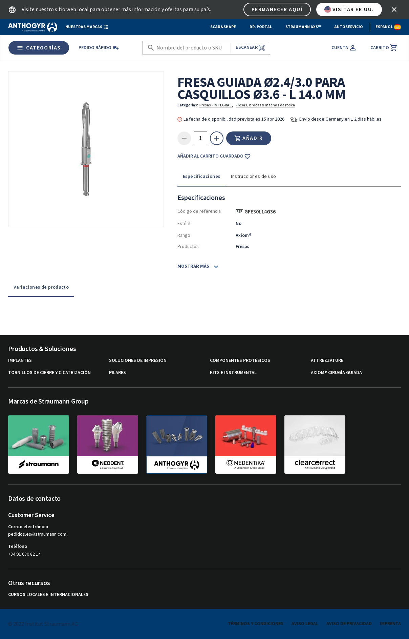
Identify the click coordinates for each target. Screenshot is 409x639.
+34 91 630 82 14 (24, 554)
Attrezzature (327, 360)
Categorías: (187, 105)
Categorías (39, 47)
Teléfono (17, 546)
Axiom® (244, 235)
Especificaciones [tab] (201, 176)
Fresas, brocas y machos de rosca (265, 105)
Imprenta (390, 623)
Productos (188, 246)
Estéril (183, 223)
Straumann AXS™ (303, 27)
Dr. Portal (261, 27)
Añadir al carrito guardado (214, 156)
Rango (183, 235)
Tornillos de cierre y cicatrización (49, 373)
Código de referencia (199, 211)
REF (239, 211)
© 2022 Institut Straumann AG (43, 624)
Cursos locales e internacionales (48, 595)
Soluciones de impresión (138, 360)
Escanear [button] (250, 47)
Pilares (117, 373)
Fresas (242, 246)
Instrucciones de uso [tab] (253, 176)
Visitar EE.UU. (349, 9)
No (238, 223)
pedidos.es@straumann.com (37, 534)
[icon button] (394, 9)
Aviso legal (305, 623)
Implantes (20, 360)
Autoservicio (348, 27)
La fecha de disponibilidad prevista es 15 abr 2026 (234, 119)
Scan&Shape (223, 27)
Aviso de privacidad (349, 623)
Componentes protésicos (240, 360)
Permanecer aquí (277, 9)
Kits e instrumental (233, 373)
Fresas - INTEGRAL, (216, 105)
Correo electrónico (28, 526)
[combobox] (192, 48)
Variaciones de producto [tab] (41, 287)
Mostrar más (193, 266)
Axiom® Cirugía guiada (336, 373)
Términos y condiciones (255, 623)
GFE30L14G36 (262, 211)
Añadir (248, 138)
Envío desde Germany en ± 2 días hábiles (340, 119)
